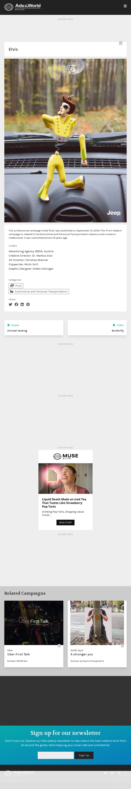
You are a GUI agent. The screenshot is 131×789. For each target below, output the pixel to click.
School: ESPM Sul (17, 661)
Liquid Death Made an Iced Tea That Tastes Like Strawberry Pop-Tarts (64, 502)
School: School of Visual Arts (87, 661)
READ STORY (65, 522)
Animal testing (17, 330)
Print (16, 285)
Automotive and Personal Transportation (38, 291)
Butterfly (118, 330)
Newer (13, 325)
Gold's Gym (77, 650)
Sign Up (84, 755)
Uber (10, 650)
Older (118, 325)
